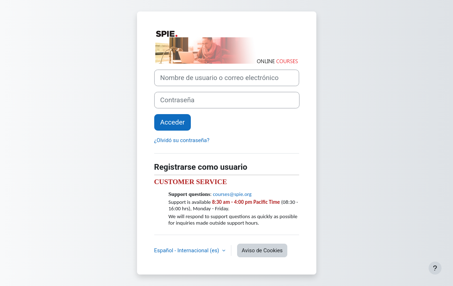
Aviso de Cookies (262, 250)
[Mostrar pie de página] (435, 268)
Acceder (172, 122)
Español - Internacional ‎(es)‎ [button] (187, 250)
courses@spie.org (232, 194)
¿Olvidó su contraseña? (181, 140)
